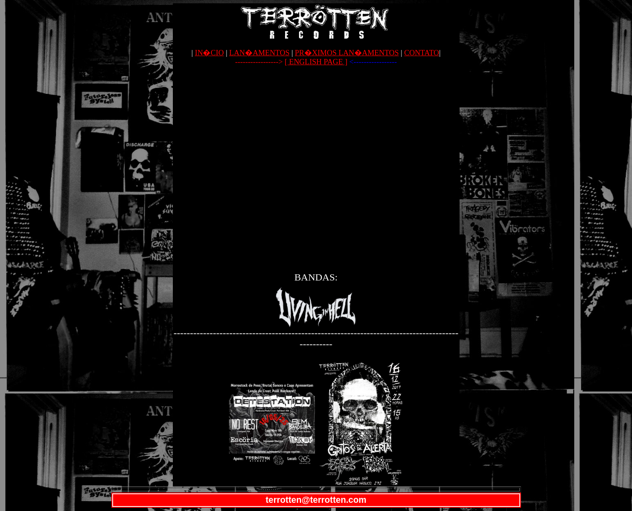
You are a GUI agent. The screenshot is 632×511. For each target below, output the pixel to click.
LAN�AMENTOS (259, 52)
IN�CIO (209, 52)
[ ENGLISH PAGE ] (316, 61)
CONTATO (421, 52)
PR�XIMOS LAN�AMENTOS (347, 52)
